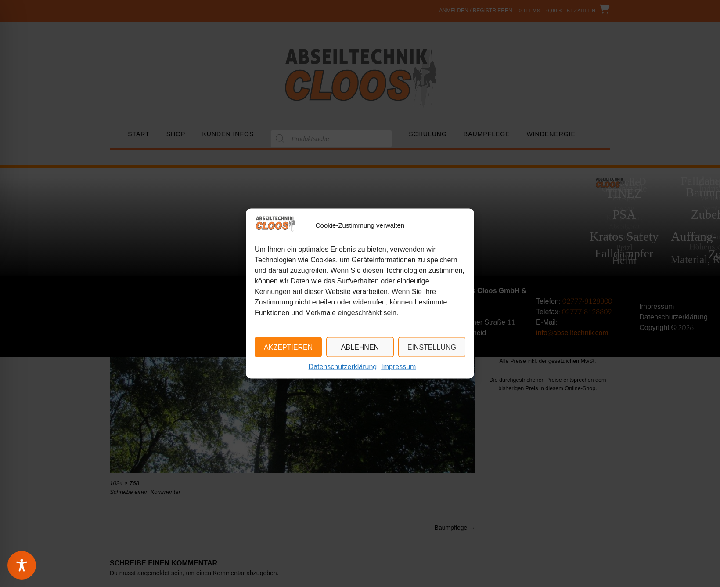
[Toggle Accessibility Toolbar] (33, 565)
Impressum (398, 367)
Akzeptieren (288, 347)
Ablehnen (360, 347)
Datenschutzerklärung (343, 367)
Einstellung (431, 347)
